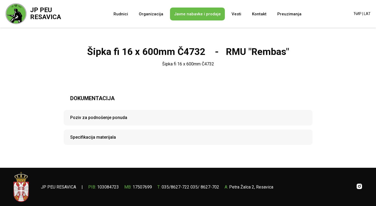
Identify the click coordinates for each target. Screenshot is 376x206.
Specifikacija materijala (93, 137)
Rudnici (120, 14)
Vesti (236, 14)
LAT (367, 14)
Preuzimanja (289, 14)
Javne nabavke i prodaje (197, 14)
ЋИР (357, 14)
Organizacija (151, 14)
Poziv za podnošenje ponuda (98, 117)
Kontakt (259, 14)
